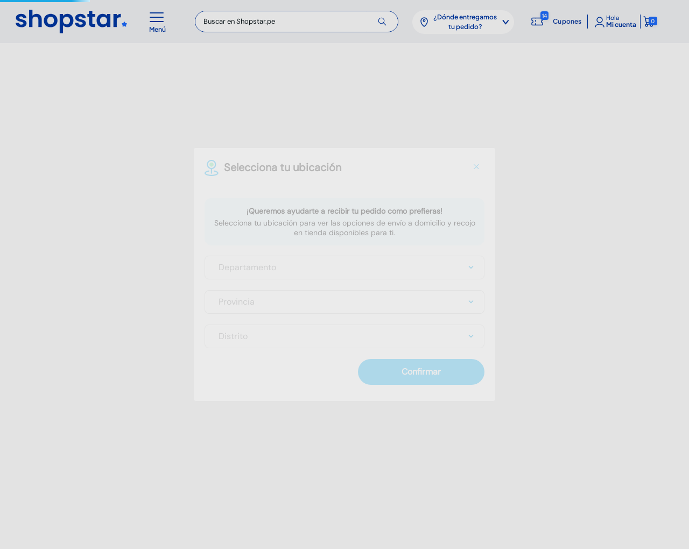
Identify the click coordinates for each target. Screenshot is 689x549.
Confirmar (421, 371)
